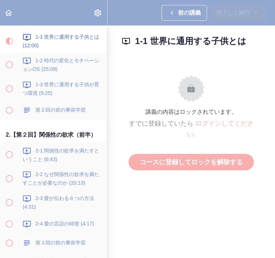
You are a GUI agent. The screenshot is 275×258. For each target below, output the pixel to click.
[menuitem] (98, 12)
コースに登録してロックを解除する (191, 162)
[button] (9, 12)
